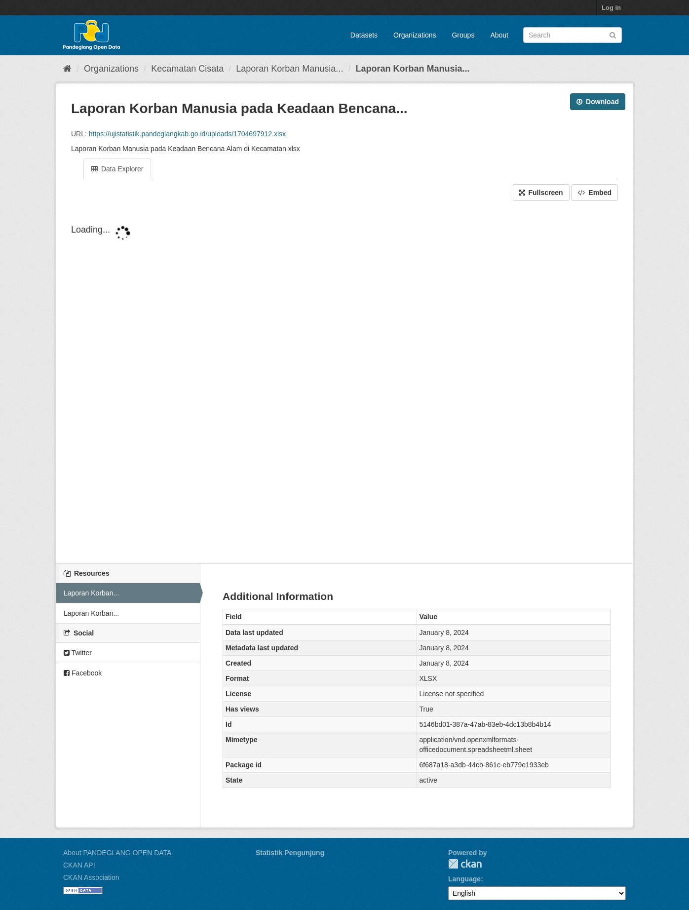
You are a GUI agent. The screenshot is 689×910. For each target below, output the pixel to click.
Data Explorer (117, 169)
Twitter (78, 653)
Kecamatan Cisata (187, 69)
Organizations (414, 35)
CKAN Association (91, 877)
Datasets (364, 35)
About (499, 35)
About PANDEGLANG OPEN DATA (117, 853)
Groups (463, 35)
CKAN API (79, 865)
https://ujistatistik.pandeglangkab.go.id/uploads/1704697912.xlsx (187, 134)
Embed (594, 193)
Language (464, 879)
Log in (611, 7)
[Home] (67, 69)
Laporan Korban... (91, 593)
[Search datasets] (572, 35)
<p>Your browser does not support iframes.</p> (344, 380)
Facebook (83, 673)
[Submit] (613, 34)
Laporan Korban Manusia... (289, 69)
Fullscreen (541, 193)
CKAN (465, 864)
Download (597, 102)
